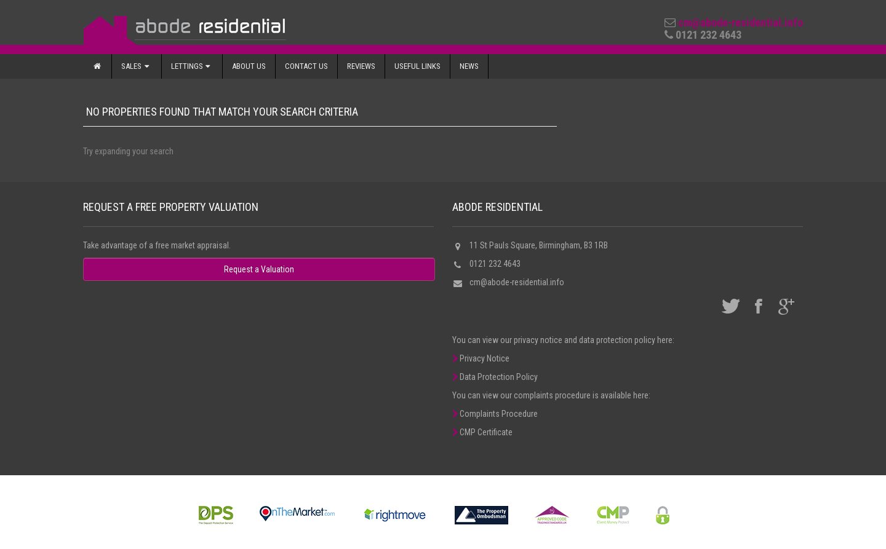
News (469, 66)
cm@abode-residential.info (740, 22)
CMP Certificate (482, 432)
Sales (136, 66)
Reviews (361, 66)
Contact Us (306, 66)
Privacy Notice (480, 358)
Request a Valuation (259, 269)
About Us (249, 66)
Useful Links (417, 66)
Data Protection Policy (495, 377)
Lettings (192, 66)
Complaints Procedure (495, 414)
